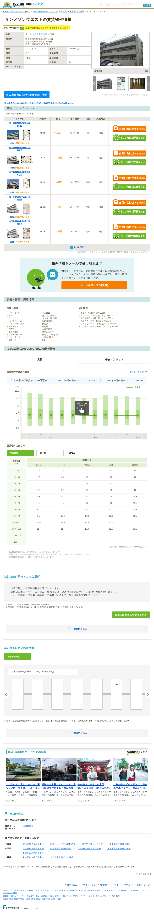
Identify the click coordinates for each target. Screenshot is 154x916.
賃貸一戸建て (72, 890)
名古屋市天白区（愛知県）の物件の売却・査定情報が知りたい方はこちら (39, 103)
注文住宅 (6, 896)
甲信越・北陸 (24, 899)
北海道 (5, 899)
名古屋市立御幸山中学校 (61, 857)
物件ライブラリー (80, 896)
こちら (112, 721)
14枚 (12, 242)
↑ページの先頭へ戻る (142, 874)
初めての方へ (73, 885)
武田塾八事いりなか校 (92, 844)
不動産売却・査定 (32, 896)
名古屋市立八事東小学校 (119, 848)
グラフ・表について (138, 372)
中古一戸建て (136, 890)
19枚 (12, 143)
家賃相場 (82, 890)
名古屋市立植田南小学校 (89, 848)
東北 (11, 899)
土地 (144, 890)
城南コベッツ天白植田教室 (63, 844)
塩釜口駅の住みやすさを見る (131, 615)
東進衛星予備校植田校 (33, 844)
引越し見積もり (55, 896)
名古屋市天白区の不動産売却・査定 (27, 94)
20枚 (12, 192)
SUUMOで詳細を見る (129, 137)
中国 (48, 899)
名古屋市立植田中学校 (33, 857)
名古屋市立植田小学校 (60, 848)
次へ (147, 694)
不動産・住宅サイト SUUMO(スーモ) (18, 890)
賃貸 (60, 28)
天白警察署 (28, 826)
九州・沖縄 (55, 899)
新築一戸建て (124, 890)
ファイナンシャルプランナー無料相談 (104, 896)
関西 (38, 899)
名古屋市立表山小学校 (33, 848)
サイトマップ (89, 885)
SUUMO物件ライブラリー (45, 11)
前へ (6, 694)
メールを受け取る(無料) (94, 285)
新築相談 (44, 896)
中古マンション (111, 890)
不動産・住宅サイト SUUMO (16, 11)
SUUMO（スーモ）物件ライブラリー (25, 5)
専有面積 (14, 453)
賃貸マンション (47, 890)
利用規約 (104, 885)
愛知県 (63, 11)
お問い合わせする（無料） (129, 128)
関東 (16, 899)
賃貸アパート (60, 890)
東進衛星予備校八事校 (120, 844)
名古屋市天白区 (77, 11)
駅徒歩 (72, 453)
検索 (148, 5)
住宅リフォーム (17, 896)
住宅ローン (67, 896)
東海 (33, 899)
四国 (43, 899)
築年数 (43, 453)
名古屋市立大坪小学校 (33, 853)
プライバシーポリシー (122, 885)
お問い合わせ (143, 885)
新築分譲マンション (95, 890)
